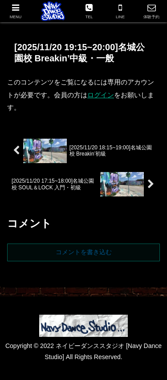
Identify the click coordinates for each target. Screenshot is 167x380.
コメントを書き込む (84, 252)
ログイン (100, 95)
